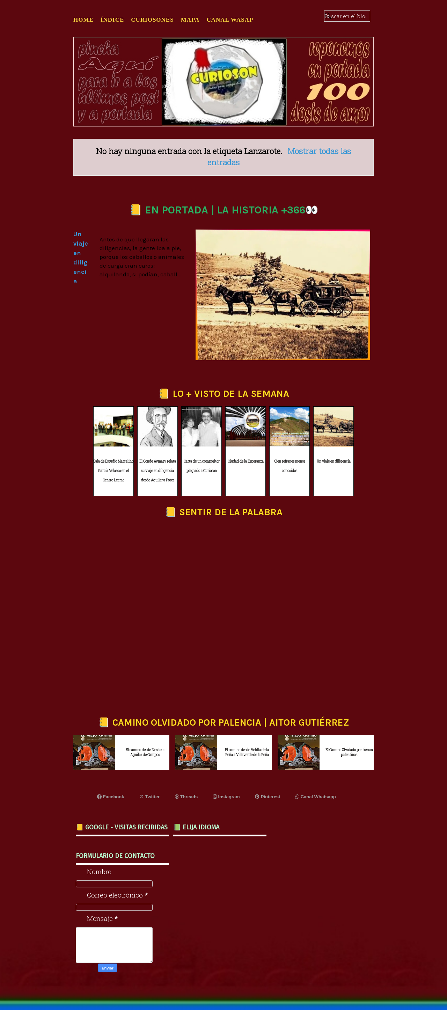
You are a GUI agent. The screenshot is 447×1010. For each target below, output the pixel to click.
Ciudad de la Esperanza (246, 461)
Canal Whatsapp (315, 796)
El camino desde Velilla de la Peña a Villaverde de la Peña (247, 752)
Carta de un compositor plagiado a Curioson (202, 466)
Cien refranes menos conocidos (289, 466)
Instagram (226, 796)
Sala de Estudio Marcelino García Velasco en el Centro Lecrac (113, 470)
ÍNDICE (112, 19)
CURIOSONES (152, 19)
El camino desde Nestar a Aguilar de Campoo (145, 752)
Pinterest (267, 796)
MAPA (190, 19)
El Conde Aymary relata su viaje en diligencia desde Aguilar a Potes (157, 470)
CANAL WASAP (229, 19)
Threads (186, 796)
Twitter (149, 796)
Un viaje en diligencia (334, 461)
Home (83, 19)
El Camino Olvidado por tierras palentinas (349, 752)
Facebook (110, 796)
